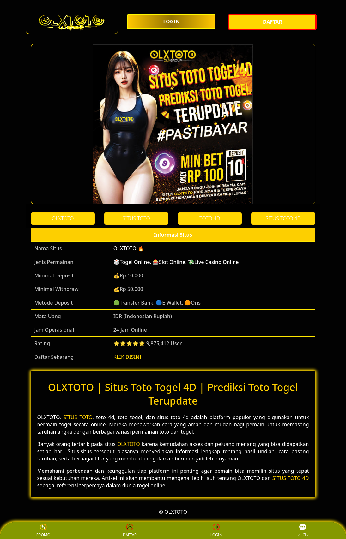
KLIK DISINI (127, 356)
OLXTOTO (128, 444)
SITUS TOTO (77, 417)
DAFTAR (130, 531)
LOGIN (216, 531)
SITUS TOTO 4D (290, 478)
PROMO (43, 531)
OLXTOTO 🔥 (128, 248)
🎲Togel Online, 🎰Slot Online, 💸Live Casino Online (176, 261)
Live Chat (302, 531)
